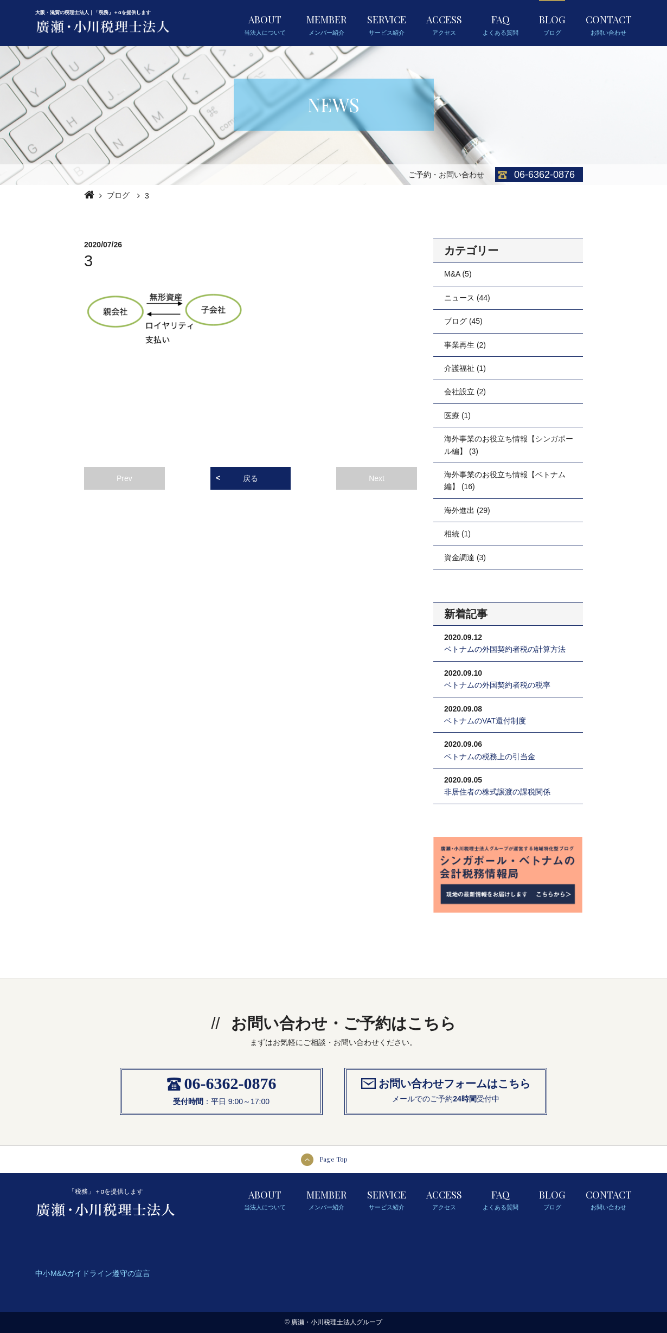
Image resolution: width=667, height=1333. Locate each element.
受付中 (488, 1098)
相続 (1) (457, 533)
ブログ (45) (463, 321)
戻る (250, 478)
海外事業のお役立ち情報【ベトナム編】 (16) (505, 480)
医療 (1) (457, 415)
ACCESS (444, 24)
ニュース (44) (467, 297)
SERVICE (386, 24)
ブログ (118, 195)
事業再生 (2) (465, 345)
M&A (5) (458, 274)
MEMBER (326, 24)
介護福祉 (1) (465, 368)
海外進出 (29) (467, 510)
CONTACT (609, 24)
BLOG (552, 24)
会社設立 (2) (465, 391)
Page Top (333, 1159)
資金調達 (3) (465, 557)
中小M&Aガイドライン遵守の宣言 (92, 1273)
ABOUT (265, 24)
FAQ (500, 24)
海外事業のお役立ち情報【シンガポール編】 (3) (508, 444)
